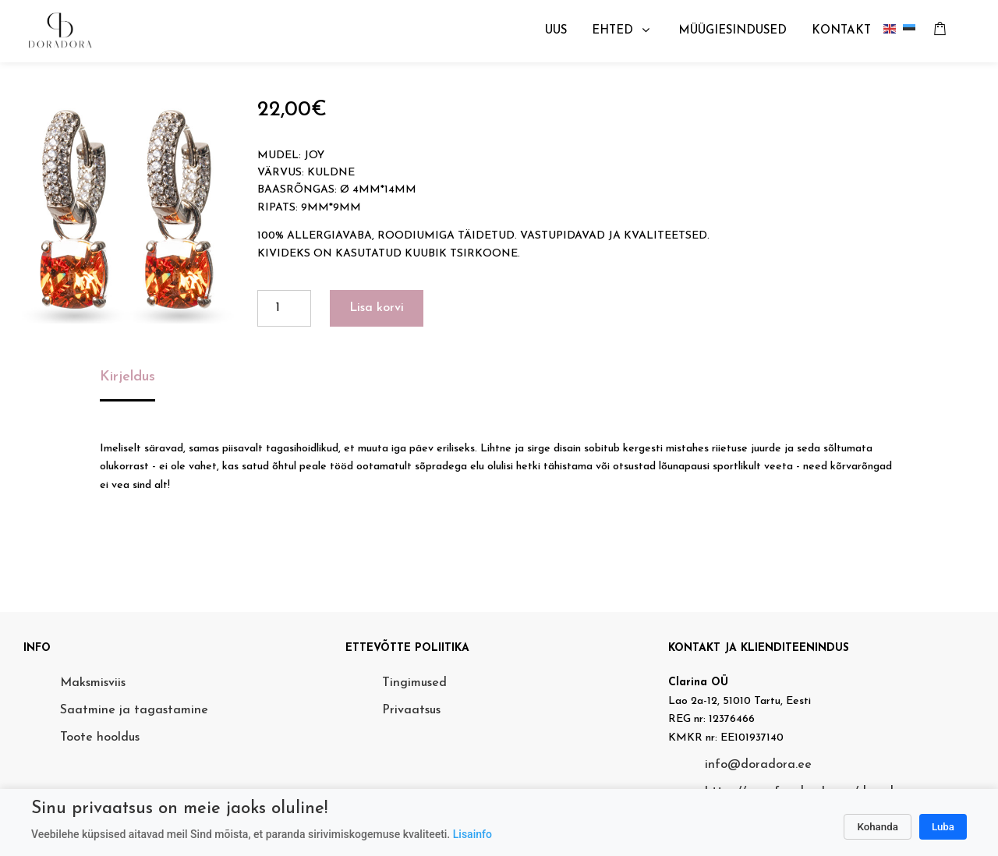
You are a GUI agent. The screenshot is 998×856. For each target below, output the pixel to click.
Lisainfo (472, 834)
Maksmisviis (93, 683)
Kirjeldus (127, 377)
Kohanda (877, 827)
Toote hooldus (100, 737)
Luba (943, 827)
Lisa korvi (376, 308)
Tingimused (414, 683)
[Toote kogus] (284, 308)
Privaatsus (411, 710)
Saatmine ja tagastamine (134, 710)
